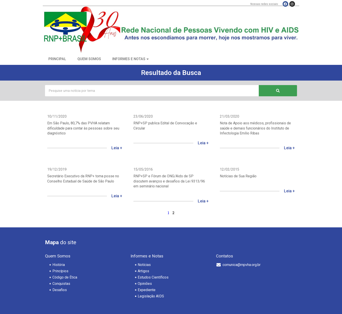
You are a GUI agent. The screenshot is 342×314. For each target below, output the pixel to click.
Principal (57, 59)
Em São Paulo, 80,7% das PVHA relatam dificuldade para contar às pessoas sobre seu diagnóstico (83, 128)
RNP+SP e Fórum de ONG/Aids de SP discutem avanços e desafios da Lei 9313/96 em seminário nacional (169, 181)
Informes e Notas (128, 59)
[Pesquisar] (278, 90)
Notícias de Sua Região (238, 176)
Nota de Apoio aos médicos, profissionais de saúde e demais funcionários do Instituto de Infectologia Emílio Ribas (255, 128)
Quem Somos (89, 59)
